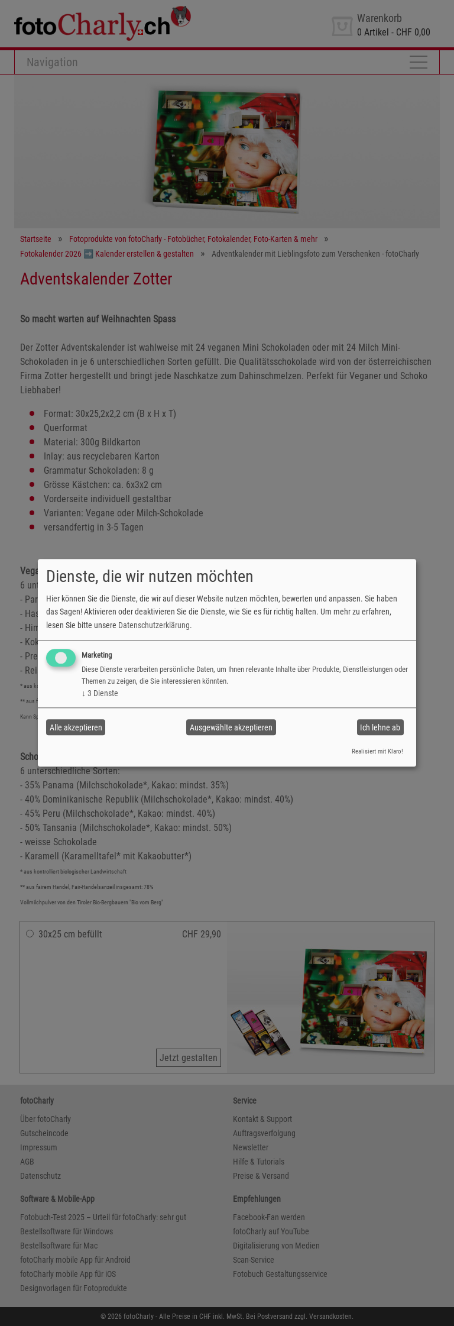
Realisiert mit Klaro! (377, 751)
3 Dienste (100, 693)
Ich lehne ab (380, 727)
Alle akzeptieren (76, 727)
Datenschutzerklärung (154, 625)
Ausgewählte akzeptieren (231, 727)
